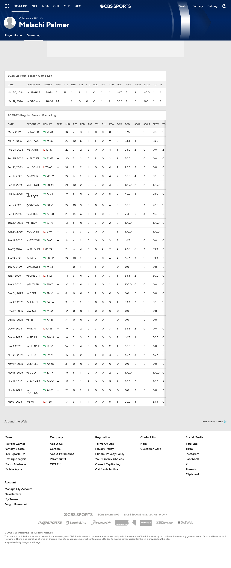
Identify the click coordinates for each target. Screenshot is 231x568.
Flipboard (192, 474)
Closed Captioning (107, 464)
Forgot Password (15, 504)
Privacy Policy (104, 449)
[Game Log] (33, 35)
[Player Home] (13, 35)
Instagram (192, 454)
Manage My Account (18, 489)
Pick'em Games (14, 444)
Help (143, 444)
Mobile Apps (13, 469)
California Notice (106, 469)
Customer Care (150, 449)
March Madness (15, 464)
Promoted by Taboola (215, 421)
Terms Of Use (104, 444)
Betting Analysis (15, 459)
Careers (55, 449)
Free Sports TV (14, 454)
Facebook (192, 459)
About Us (56, 444)
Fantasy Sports (14, 449)
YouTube (192, 444)
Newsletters (12, 494)
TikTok (190, 449)
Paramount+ (58, 459)
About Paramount (62, 454)
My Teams (11, 499)
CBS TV (55, 464)
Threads (191, 469)
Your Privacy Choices (109, 459)
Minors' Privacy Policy (109, 454)
